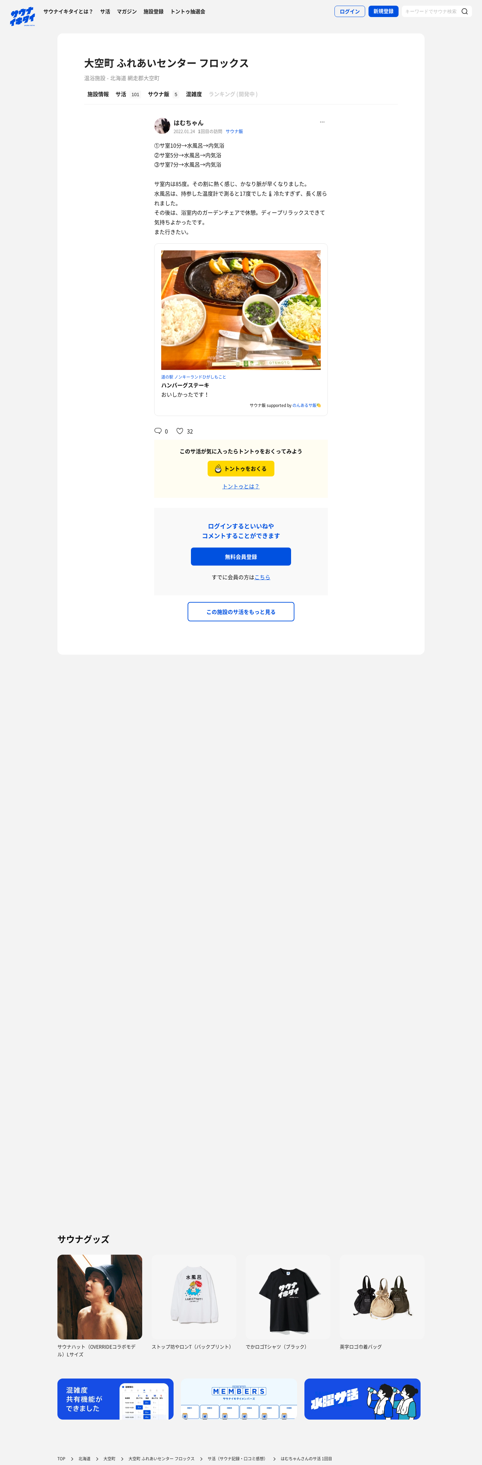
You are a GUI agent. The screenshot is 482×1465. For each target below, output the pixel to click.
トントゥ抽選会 (187, 11)
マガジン (127, 11)
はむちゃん (189, 122)
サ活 (105, 11)
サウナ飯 (234, 131)
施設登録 (154, 11)
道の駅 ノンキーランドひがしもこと (193, 377)
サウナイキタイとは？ (68, 11)
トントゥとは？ (241, 486)
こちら (262, 577)
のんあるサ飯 (304, 405)
